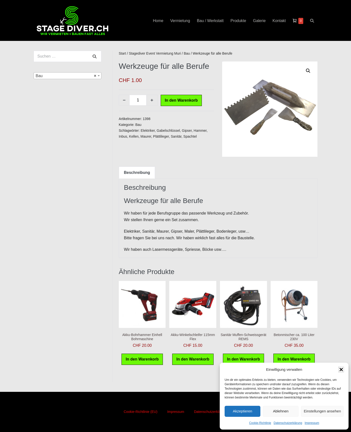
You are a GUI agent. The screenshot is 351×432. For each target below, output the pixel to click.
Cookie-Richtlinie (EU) (140, 412)
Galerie (259, 21)
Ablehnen (280, 411)
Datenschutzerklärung (288, 423)
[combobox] (67, 75)
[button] (341, 369)
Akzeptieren (242, 411)
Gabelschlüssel (168, 130)
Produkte (238, 21)
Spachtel (190, 136)
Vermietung (180, 21)
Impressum (312, 423)
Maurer (146, 136)
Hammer (200, 130)
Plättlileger (161, 136)
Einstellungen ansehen (322, 411)
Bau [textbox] (66, 75)
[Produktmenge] (137, 100)
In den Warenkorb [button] (142, 359)
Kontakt (279, 21)
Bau (187, 53)
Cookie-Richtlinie (260, 423)
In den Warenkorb (181, 100)
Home (158, 21)
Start (122, 53)
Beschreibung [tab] (137, 172)
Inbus (123, 136)
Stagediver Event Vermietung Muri (155, 53)
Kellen (134, 136)
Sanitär (176, 136)
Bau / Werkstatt (210, 21)
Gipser (187, 130)
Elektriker (148, 130)
